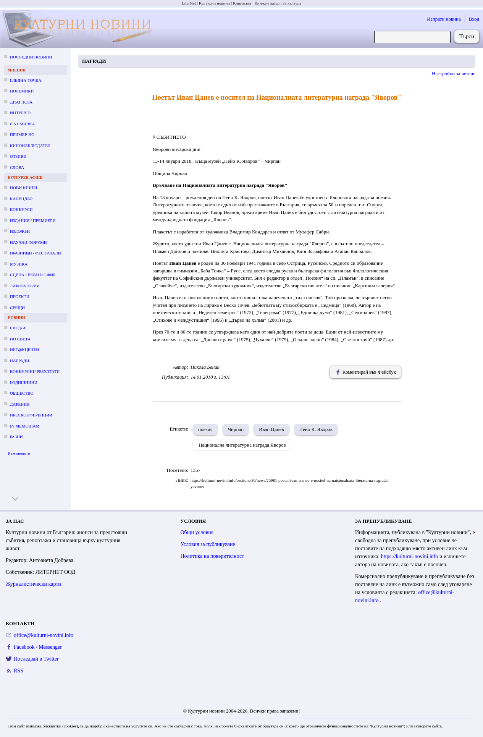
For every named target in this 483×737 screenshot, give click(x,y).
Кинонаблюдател (30, 145)
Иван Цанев (271, 429)
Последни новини (31, 57)
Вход (474, 19)
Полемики (22, 91)
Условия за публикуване (208, 544)
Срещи (17, 307)
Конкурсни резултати (35, 371)
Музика (18, 264)
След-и (17, 328)
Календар (21, 198)
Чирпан (236, 429)
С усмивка (22, 123)
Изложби (20, 231)
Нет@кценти (24, 349)
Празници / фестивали (35, 253)
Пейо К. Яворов (316, 429)
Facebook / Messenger (38, 647)
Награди (19, 360)
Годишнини (23, 382)
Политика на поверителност (212, 556)
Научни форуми (28, 242)
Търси (466, 36)
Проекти (19, 296)
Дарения (20, 404)
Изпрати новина (444, 19)
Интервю (20, 112)
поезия (205, 429)
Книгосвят (242, 3)
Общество (21, 393)
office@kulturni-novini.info (43, 635)
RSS (18, 671)
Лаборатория (24, 285)
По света (20, 339)
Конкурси (21, 209)
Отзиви (18, 156)
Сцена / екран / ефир (32, 274)
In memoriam (24, 426)
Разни (16, 436)
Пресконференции (31, 415)
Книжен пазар (267, 3)
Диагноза (21, 102)
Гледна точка (26, 80)
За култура (292, 3)
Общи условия (197, 532)
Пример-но (22, 134)
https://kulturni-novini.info (410, 556)
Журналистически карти (33, 584)
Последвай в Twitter (36, 659)
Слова (17, 167)
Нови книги (23, 187)
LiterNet (189, 3)
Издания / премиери (32, 220)
